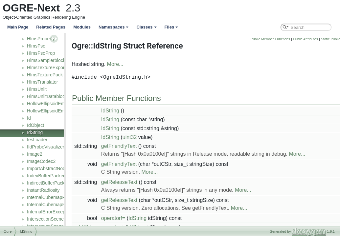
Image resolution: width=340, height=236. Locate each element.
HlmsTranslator (42, 82)
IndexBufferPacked (46, 175)
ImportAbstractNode (47, 168)
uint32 (147, 137)
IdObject (35, 125)
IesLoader (37, 139)
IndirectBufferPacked (48, 183)
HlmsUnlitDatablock (47, 96)
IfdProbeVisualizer (45, 146)
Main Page (17, 27)
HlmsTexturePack (45, 74)
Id (29, 118)
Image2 (34, 154)
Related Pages (50, 27)
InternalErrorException (50, 211)
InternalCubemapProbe (51, 197)
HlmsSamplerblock (46, 60)
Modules (82, 27)
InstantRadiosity (43, 190)
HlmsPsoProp (41, 53)
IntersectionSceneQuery (51, 219)
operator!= (130, 218)
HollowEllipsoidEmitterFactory (57, 110)
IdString (35, 132)
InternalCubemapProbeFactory (58, 204)
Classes (146, 27)
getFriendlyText (136, 146)
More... (132, 64)
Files (171, 27)
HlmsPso (36, 46)
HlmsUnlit (37, 89)
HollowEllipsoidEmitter (50, 103)
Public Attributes (322, 39)
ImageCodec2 (41, 161)
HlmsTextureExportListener (54, 67)
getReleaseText (136, 182)
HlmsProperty (41, 38)
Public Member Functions (287, 39)
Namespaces (114, 27)
